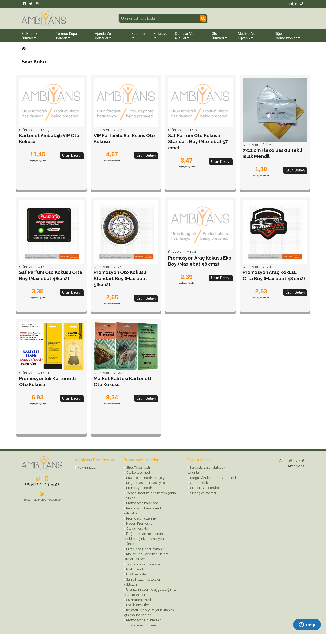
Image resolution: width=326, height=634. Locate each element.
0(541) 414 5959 (42, 483)
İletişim (295, 4)
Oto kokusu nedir (138, 472)
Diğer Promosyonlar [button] (286, 36)
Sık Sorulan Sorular (204, 488)
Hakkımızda (86, 467)
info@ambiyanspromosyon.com (42, 499)
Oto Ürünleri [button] (218, 36)
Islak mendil (135, 569)
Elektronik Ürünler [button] (29, 36)
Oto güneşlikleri (137, 528)
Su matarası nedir (139, 600)
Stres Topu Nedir (138, 467)
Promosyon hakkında (141, 503)
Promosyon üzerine (140, 518)
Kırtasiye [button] (160, 34)
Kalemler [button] (138, 34)
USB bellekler (136, 574)
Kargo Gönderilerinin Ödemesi (212, 478)
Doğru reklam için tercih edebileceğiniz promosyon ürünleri (144, 539)
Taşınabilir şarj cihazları (143, 564)
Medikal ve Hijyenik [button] (246, 36)
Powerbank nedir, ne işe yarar (148, 478)
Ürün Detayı (71, 155)
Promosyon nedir (138, 488)
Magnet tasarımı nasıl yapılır (147, 483)
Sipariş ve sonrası (202, 493)
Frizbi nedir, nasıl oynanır (144, 549)
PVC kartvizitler (137, 605)
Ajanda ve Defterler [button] (103, 36)
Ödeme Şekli (199, 483)
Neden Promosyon (139, 523)
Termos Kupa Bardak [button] (66, 36)
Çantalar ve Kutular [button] (184, 36)
